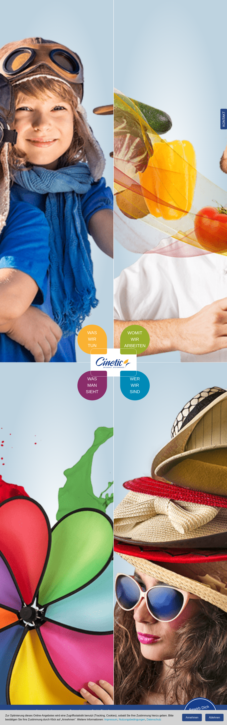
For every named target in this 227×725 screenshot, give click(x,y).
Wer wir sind (135, 385)
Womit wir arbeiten (134, 339)
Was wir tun (92, 339)
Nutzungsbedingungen (132, 719)
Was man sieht (92, 385)
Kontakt (224, 119)
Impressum (110, 719)
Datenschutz (154, 719)
